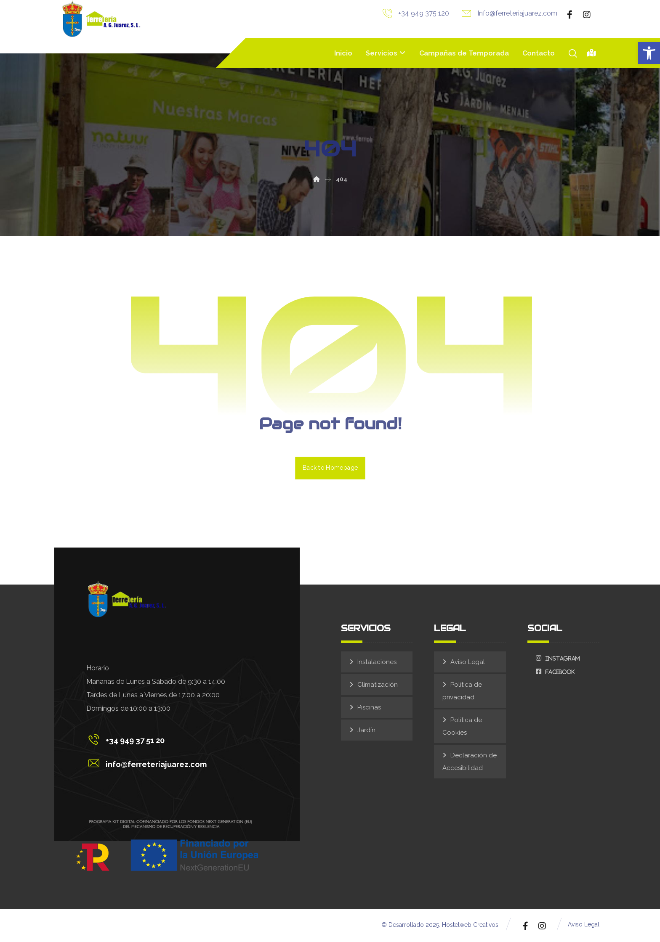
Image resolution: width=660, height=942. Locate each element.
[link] (649, 53)
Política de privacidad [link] (462, 692)
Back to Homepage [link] (330, 468)
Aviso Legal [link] (467, 663)
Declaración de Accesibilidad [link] (469, 762)
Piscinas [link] (369, 708)
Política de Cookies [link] (462, 727)
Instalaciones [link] (377, 663)
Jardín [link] (366, 731)
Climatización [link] (377, 685)
